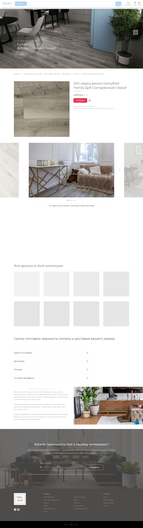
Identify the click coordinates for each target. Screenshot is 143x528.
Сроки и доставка (108, 500)
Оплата (105, 497)
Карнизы (76, 500)
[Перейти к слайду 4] (73, 200)
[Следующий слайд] (119, 170)
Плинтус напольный (79, 497)
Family (76, 74)
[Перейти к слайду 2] (69, 200)
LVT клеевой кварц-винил (51, 500)
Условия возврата (108, 503)
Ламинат (46, 503)
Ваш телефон (46, 463)
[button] (128, 4)
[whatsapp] (18, 509)
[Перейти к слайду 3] (71, 200)
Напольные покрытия (32, 74)
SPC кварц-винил (52, 74)
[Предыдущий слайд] (24, 170)
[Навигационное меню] (139, 4)
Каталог (17, 74)
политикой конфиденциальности (103, 474)
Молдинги (76, 503)
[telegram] (15, 509)
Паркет (46, 505)
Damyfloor (66, 74)
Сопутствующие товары (80, 508)
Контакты (106, 505)
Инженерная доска (49, 508)
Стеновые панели (78, 505)
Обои (45, 511)
